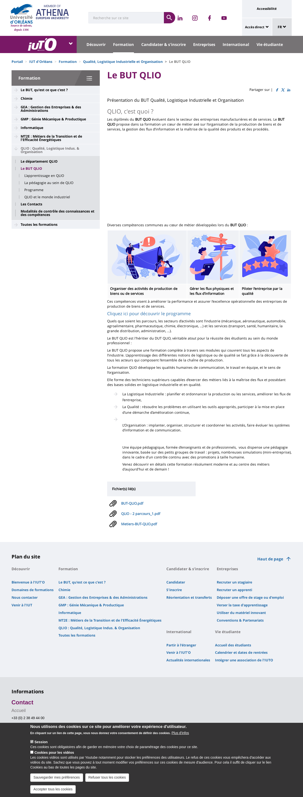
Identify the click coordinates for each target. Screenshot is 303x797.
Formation (123, 44)
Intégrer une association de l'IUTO (244, 660)
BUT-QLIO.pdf (132, 503)
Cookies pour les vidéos (54, 752)
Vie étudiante (270, 44)
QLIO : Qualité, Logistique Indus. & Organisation (50, 150)
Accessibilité (267, 8)
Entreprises (204, 44)
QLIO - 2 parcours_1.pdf (140, 513)
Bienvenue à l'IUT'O (28, 582)
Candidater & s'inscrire (163, 44)
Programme (33, 190)
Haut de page (270, 559)
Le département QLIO (39, 161)
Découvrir (96, 44)
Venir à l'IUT (22, 605)
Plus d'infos (180, 733)
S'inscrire (174, 589)
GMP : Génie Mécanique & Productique (53, 119)
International (236, 44)
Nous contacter (25, 597)
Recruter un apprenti (234, 589)
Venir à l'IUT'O (178, 652)
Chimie (26, 98)
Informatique (32, 127)
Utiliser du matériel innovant (241, 612)
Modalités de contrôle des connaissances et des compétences (57, 213)
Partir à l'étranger (181, 645)
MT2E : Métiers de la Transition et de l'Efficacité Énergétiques (51, 138)
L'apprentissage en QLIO (44, 175)
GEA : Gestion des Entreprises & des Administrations (51, 109)
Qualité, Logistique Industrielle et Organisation (123, 61)
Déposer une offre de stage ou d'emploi (250, 597)
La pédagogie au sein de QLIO (48, 183)
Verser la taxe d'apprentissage (242, 605)
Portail (17, 61)
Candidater (175, 582)
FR (282, 27)
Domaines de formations (33, 589)
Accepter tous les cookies (52, 789)
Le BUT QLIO (31, 168)
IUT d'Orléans (40, 61)
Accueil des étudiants (233, 645)
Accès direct (254, 27)
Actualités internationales (188, 660)
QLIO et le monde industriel (47, 197)
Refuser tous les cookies (107, 777)
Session (41, 742)
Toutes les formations (39, 224)
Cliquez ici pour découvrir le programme (149, 313)
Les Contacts (31, 204)
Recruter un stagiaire (234, 582)
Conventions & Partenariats (240, 620)
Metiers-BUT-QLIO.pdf (139, 524)
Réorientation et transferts (189, 597)
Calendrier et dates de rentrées (241, 652)
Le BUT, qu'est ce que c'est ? (44, 89)
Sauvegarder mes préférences (56, 777)
